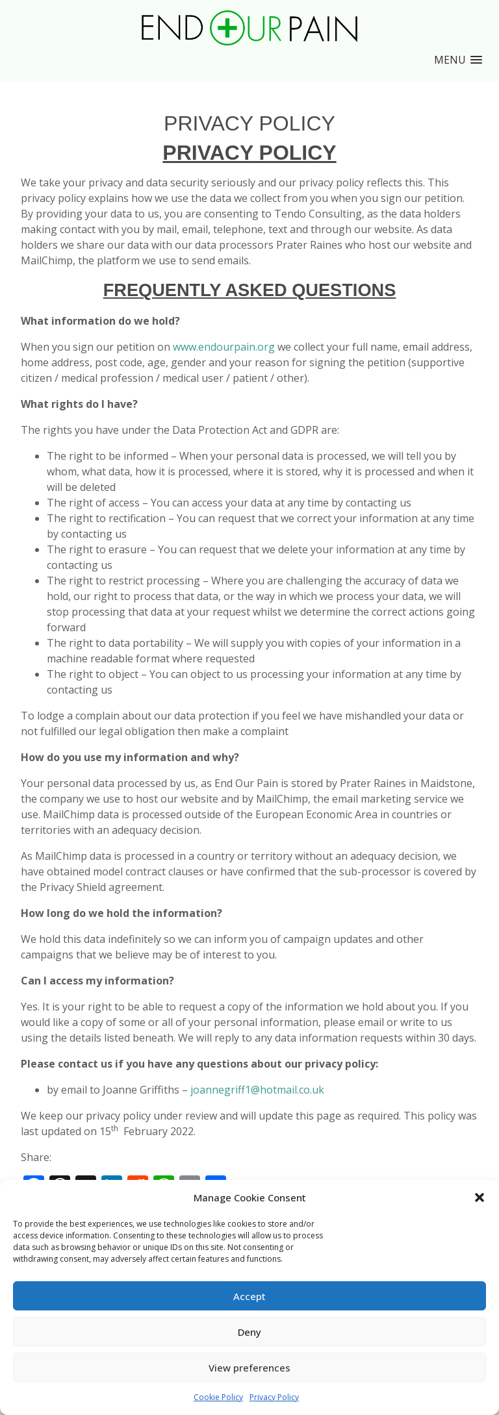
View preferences (249, 1367)
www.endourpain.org (224, 347)
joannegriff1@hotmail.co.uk (257, 1090)
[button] (479, 1197)
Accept (249, 1296)
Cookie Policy (218, 1397)
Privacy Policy (274, 1397)
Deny (249, 1331)
